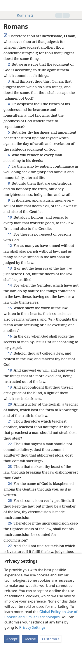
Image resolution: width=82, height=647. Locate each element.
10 (10, 217)
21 (10, 421)
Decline (30, 639)
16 (10, 336)
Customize (50, 639)
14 (10, 285)
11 (10, 234)
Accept (11, 639)
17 (10, 353)
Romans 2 (22, 15)
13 (10, 268)
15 (10, 308)
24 (10, 483)
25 (10, 500)
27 (10, 545)
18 (10, 370)
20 (10, 404)
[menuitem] (6, 5)
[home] (6, 5)
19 (10, 387)
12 (10, 245)
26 (10, 523)
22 (10, 444)
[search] (76, 5)
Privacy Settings (32, 627)
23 (10, 466)
